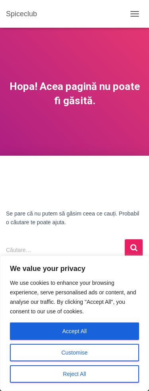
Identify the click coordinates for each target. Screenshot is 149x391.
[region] (74, 323)
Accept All (74, 331)
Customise (74, 352)
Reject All (74, 374)
